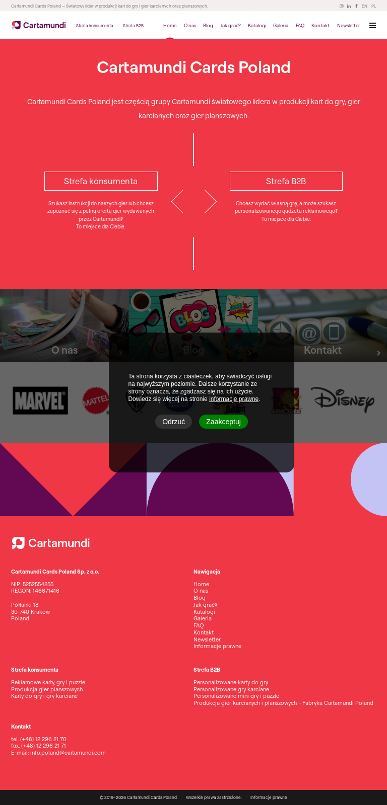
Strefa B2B (133, 25)
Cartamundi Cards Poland (36, 6)
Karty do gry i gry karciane (44, 695)
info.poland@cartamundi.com (68, 752)
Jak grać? (231, 25)
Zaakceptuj (223, 422)
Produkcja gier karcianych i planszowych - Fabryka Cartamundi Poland (283, 702)
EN (364, 6)
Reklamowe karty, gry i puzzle (48, 682)
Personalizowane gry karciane (231, 689)
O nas (190, 25)
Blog (208, 25)
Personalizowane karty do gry (231, 682)
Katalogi (257, 25)
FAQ (300, 25)
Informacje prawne (217, 646)
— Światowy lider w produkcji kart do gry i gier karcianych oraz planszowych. (134, 6)
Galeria (280, 25)
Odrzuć (173, 422)
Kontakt (320, 25)
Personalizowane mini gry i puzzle (236, 695)
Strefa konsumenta (94, 25)
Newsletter (348, 25)
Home (169, 25)
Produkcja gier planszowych (47, 689)
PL (373, 6)
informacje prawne (234, 399)
